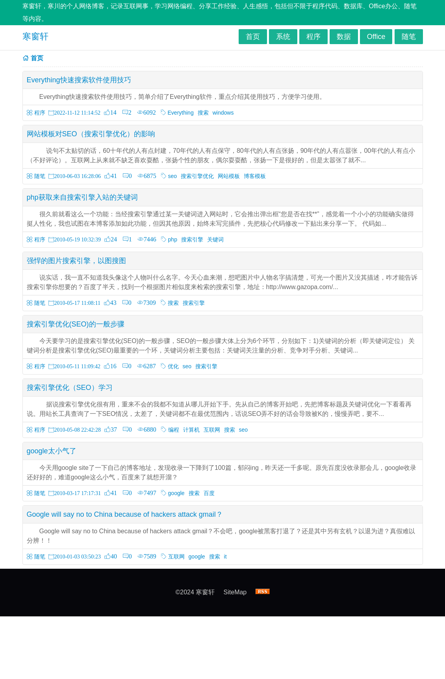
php (172, 239)
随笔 (409, 37)
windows (223, 112)
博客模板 (255, 176)
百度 (209, 493)
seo (172, 176)
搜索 (203, 112)
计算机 (191, 430)
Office (376, 37)
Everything (181, 112)
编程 (173, 430)
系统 (283, 37)
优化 (173, 366)
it (225, 556)
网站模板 (229, 176)
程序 (313, 37)
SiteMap (235, 592)
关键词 (215, 239)
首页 (253, 37)
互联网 (212, 430)
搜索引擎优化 (197, 176)
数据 (344, 37)
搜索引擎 (192, 239)
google (176, 493)
